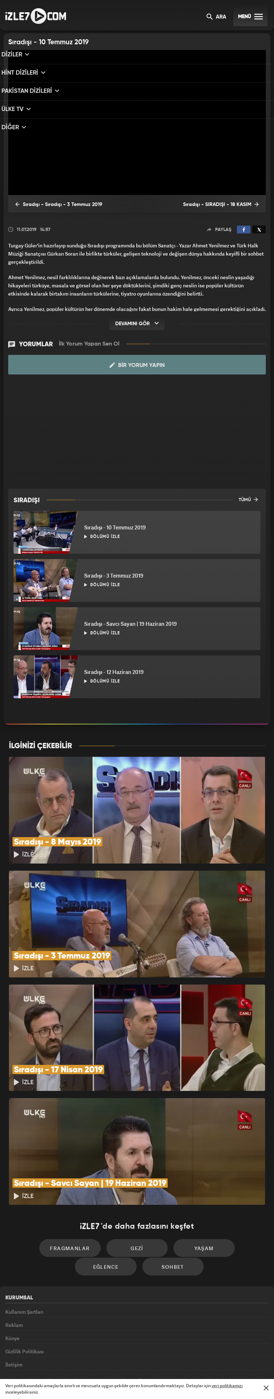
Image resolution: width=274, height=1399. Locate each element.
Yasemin (217, 1362)
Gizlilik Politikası (24, 1296)
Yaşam (167, 1181)
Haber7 (173, 1362)
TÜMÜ (248, 499)
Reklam (14, 1264)
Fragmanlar (45, 1181)
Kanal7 (48, 1362)
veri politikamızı (227, 1386)
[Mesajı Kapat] (266, 1388)
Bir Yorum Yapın (137, 365)
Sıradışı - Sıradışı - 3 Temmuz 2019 (52, 204)
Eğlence (229, 1181)
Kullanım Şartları (24, 1247)
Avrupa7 (106, 1362)
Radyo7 (78, 1362)
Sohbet (139, 1202)
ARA (216, 17)
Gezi (106, 1181)
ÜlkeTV (134, 1362)
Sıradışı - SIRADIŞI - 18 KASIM (227, 204)
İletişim (13, 1313)
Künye (12, 1280)
